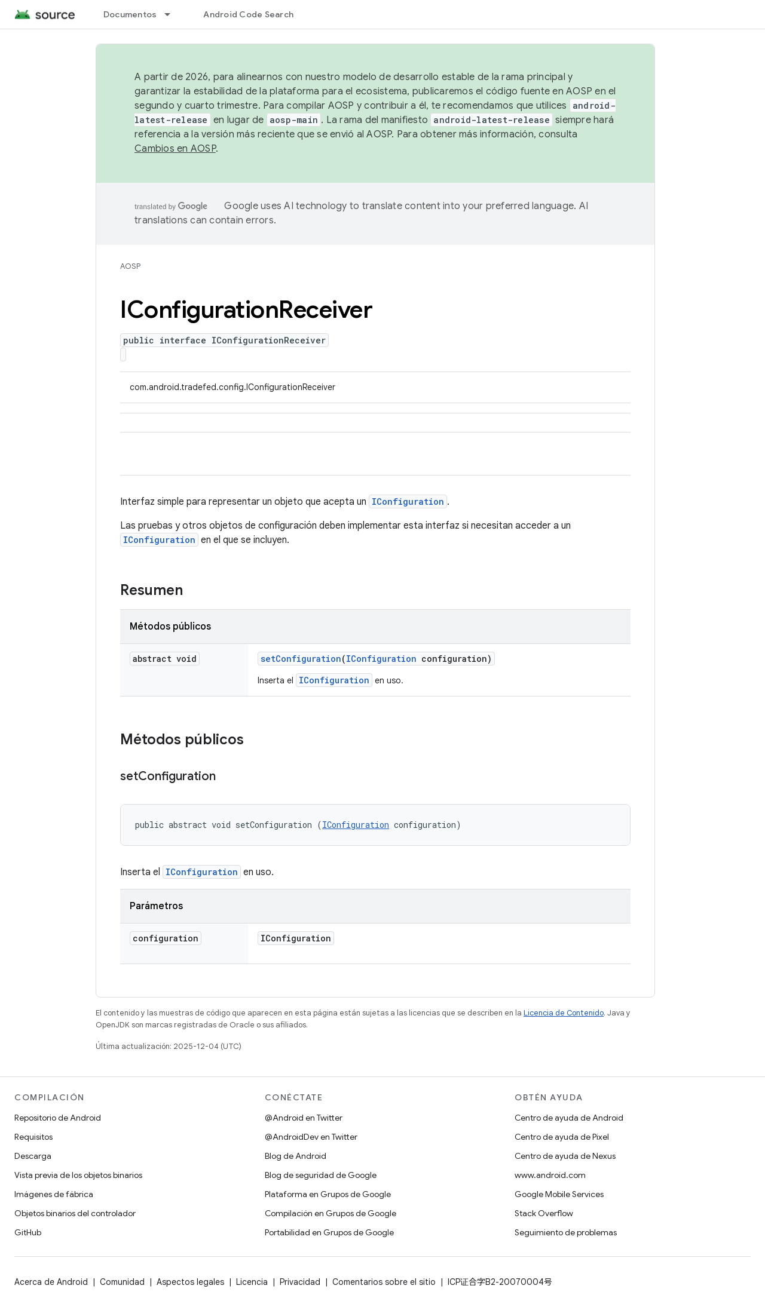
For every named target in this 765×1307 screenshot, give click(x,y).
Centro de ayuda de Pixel (562, 1136)
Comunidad (122, 1282)
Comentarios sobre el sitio (384, 1282)
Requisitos (33, 1136)
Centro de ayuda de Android (569, 1117)
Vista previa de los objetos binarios (78, 1175)
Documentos (130, 14)
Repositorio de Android (57, 1117)
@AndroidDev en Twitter (311, 1136)
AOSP (130, 266)
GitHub (27, 1232)
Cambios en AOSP (175, 149)
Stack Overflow (544, 1213)
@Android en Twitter (303, 1117)
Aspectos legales (190, 1282)
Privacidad (300, 1282)
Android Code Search (248, 14)
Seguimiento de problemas (566, 1232)
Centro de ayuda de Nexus (565, 1155)
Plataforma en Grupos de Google (328, 1194)
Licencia (252, 1282)
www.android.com (550, 1175)
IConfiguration (408, 501)
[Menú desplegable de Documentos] (173, 14)
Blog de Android (295, 1155)
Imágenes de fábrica (53, 1194)
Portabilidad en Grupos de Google (329, 1232)
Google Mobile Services (559, 1194)
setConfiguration (301, 658)
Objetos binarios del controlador (75, 1213)
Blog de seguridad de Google (321, 1175)
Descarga (32, 1155)
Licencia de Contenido (564, 1013)
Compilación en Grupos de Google (330, 1213)
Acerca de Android (51, 1282)
